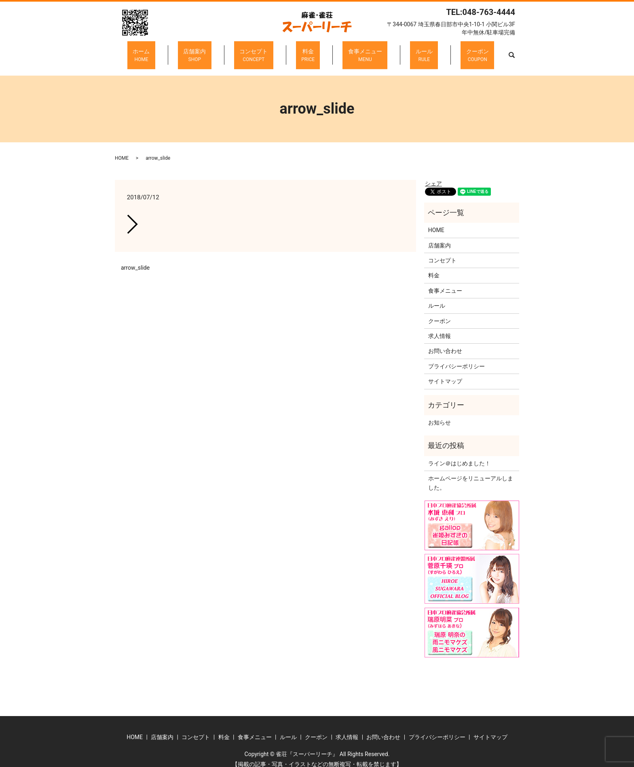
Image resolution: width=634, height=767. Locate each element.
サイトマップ (445, 373)
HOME (122, 150)
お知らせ (439, 414)
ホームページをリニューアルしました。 (470, 474)
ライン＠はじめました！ (459, 455)
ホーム (174, 51)
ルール (402, 51)
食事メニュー (354, 51)
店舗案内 (216, 51)
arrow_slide (135, 259)
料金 (308, 51)
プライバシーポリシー (456, 358)
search (473, 51)
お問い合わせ (445, 343)
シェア (433, 175)
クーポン (444, 51)
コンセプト (265, 51)
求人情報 (439, 328)
